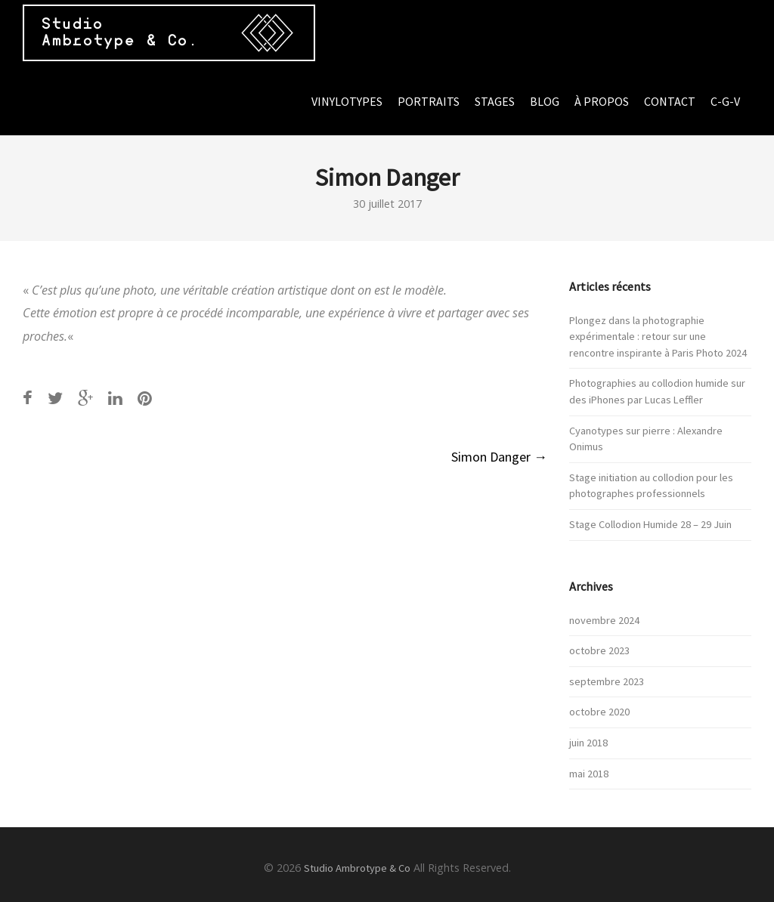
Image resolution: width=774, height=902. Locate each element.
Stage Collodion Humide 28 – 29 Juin (650, 524)
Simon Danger (499, 456)
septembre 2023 (606, 681)
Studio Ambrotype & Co (357, 868)
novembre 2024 (604, 620)
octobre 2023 (599, 650)
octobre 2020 (599, 711)
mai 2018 (588, 773)
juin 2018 (588, 742)
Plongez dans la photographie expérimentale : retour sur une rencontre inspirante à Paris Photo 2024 (658, 337)
